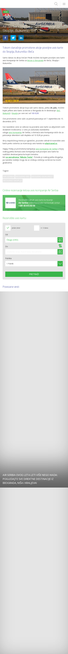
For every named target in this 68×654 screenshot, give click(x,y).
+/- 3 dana (44, 228)
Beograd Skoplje (12, 180)
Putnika (8, 258)
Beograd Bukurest (42, 176)
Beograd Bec (23, 176)
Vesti (6, 12)
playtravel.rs (51, 143)
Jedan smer (16, 228)
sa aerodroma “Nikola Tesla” (19, 157)
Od (6, 234)
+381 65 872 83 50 (26, 205)
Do (6, 246)
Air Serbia (8, 176)
